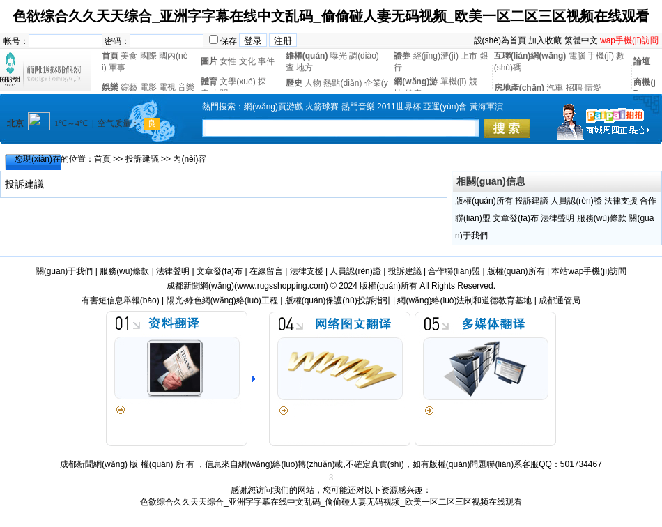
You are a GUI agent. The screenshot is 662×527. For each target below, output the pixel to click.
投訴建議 (142, 159)
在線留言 (266, 271)
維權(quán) (307, 56)
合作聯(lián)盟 (454, 271)
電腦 (577, 56)
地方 (304, 67)
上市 (469, 56)
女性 (228, 61)
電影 (148, 87)
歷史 (294, 83)
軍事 (117, 67)
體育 (209, 81)
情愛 (593, 88)
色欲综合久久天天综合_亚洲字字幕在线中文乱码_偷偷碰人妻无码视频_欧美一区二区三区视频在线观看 (331, 16)
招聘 (574, 88)
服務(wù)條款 (601, 218)
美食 (129, 56)
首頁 (110, 56)
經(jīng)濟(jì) (436, 56)
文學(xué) (237, 81)
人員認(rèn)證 (576, 201)
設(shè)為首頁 (500, 40)
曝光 (338, 56)
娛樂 (110, 87)
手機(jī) (600, 56)
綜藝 (129, 87)
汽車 (554, 88)
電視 (167, 87)
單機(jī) (453, 81)
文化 (247, 61)
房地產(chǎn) (519, 88)
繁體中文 (581, 40)
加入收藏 (545, 40)
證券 (402, 56)
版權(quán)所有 (484, 201)
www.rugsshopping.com (281, 286)
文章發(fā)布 (516, 218)
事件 (266, 61)
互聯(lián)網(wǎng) (530, 56)
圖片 (209, 61)
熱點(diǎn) (342, 83)
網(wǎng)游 (416, 81)
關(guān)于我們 (64, 271)
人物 (313, 83)
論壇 (641, 61)
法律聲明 (557, 218)
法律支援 (621, 201)
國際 (148, 56)
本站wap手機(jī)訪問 (588, 271)
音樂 (186, 87)
